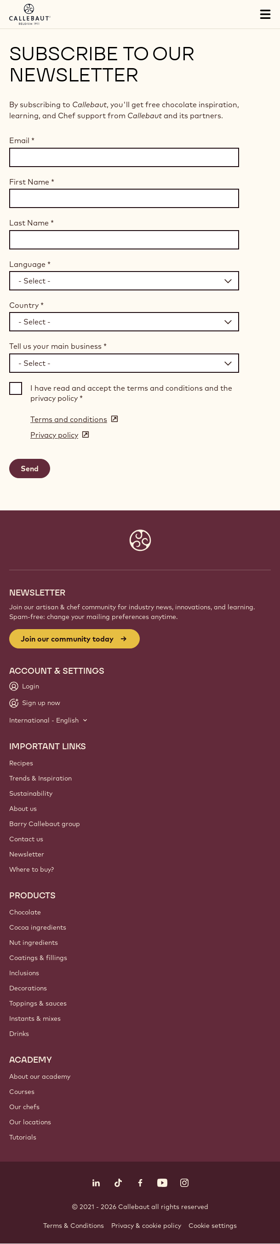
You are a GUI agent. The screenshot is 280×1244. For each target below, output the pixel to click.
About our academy (39, 1076)
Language (30, 264)
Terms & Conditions (73, 1225)
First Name (31, 181)
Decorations (28, 988)
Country (26, 305)
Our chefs (24, 1107)
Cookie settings (213, 1225)
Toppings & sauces (38, 1003)
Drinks (19, 1034)
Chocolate (25, 912)
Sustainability (30, 793)
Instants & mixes (35, 1018)
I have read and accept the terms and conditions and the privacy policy (131, 393)
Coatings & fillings (38, 958)
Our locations (30, 1122)
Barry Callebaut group (44, 824)
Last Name (31, 222)
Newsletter (26, 854)
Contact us (26, 839)
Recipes (21, 763)
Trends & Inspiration (40, 778)
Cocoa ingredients (37, 927)
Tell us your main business (58, 346)
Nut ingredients (33, 942)
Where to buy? (31, 869)
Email (21, 140)
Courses (21, 1092)
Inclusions (24, 973)
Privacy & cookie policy (146, 1225)
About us (23, 808)
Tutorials (22, 1137)
